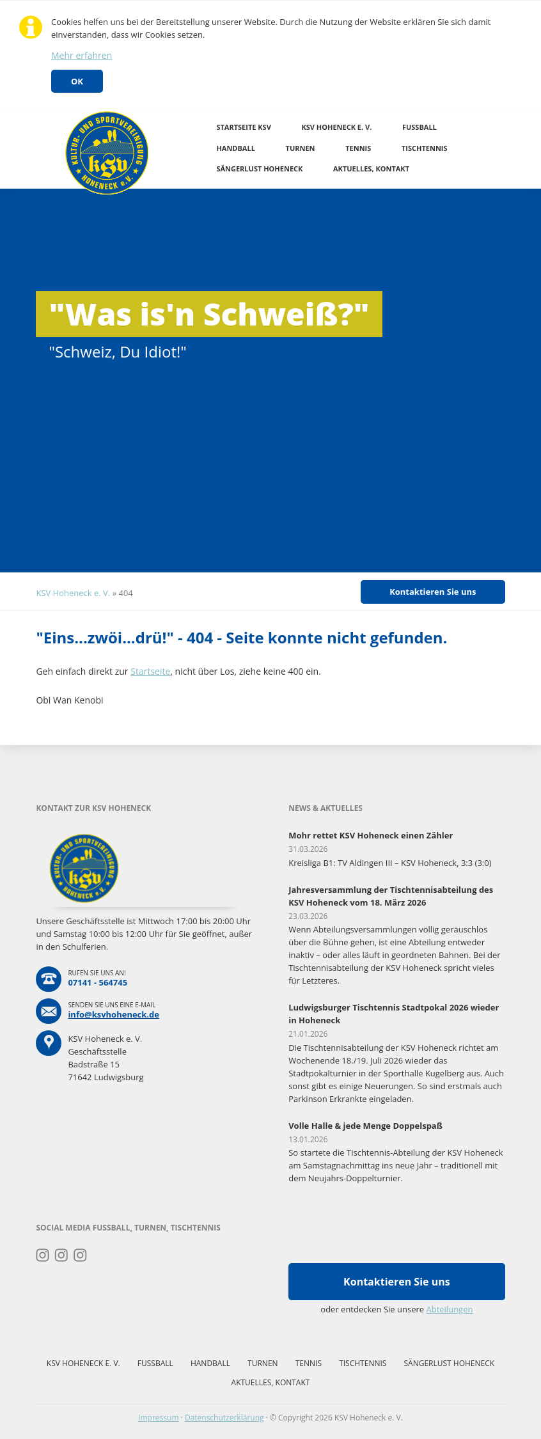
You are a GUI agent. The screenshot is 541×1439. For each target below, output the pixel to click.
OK (77, 81)
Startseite (150, 671)
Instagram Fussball (61, 1255)
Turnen (300, 148)
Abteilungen (449, 1309)
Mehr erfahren (81, 55)
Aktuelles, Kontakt (371, 168)
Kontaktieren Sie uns (432, 591)
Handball (235, 148)
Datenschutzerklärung (224, 1417)
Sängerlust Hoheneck (259, 168)
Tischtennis (425, 148)
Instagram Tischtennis (80, 1255)
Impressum (158, 1417)
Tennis (358, 148)
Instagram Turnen (42, 1255)
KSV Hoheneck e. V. (336, 127)
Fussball (419, 127)
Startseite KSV (243, 127)
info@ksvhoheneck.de (113, 1014)
